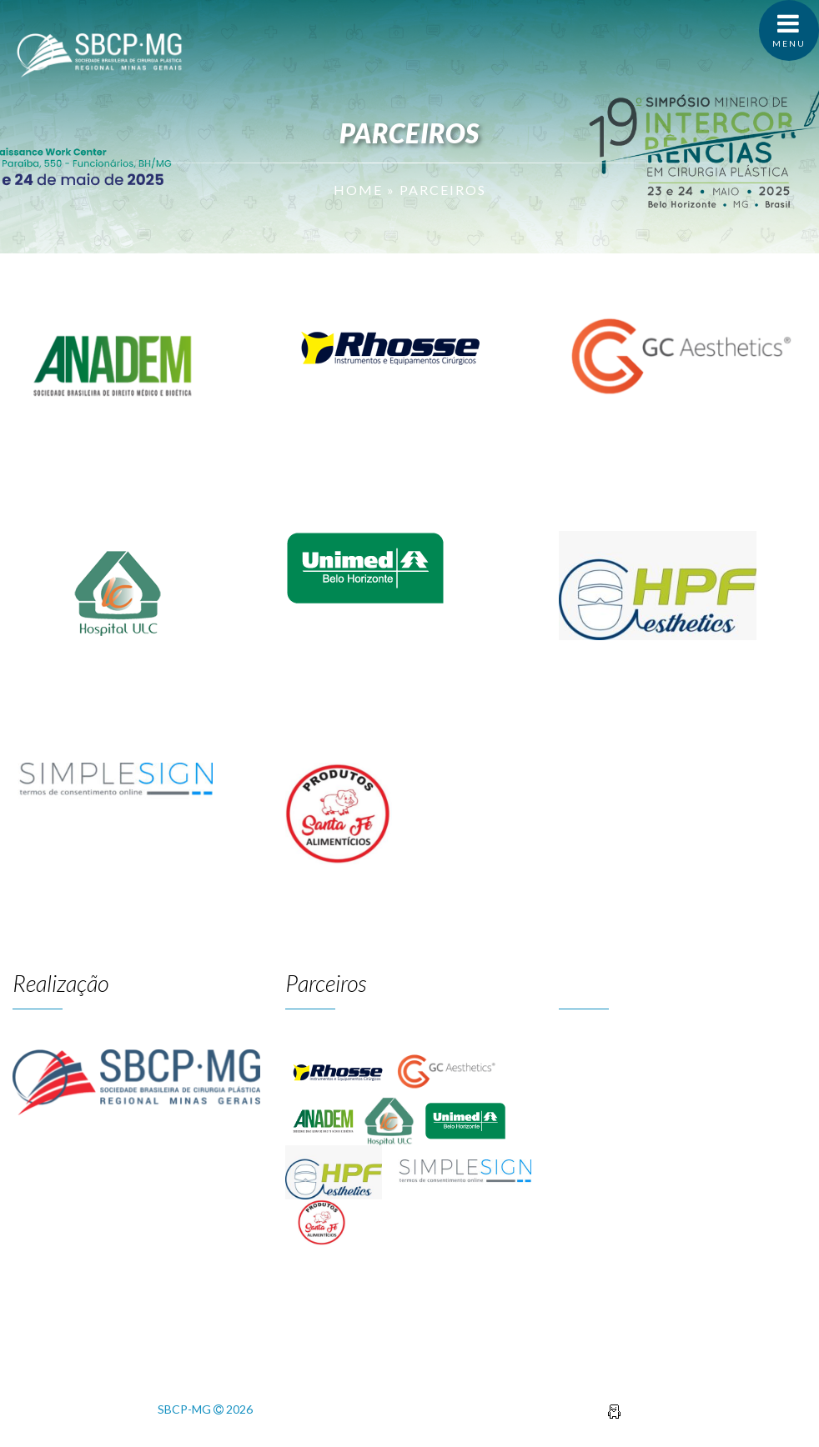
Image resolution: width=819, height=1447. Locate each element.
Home (358, 190)
